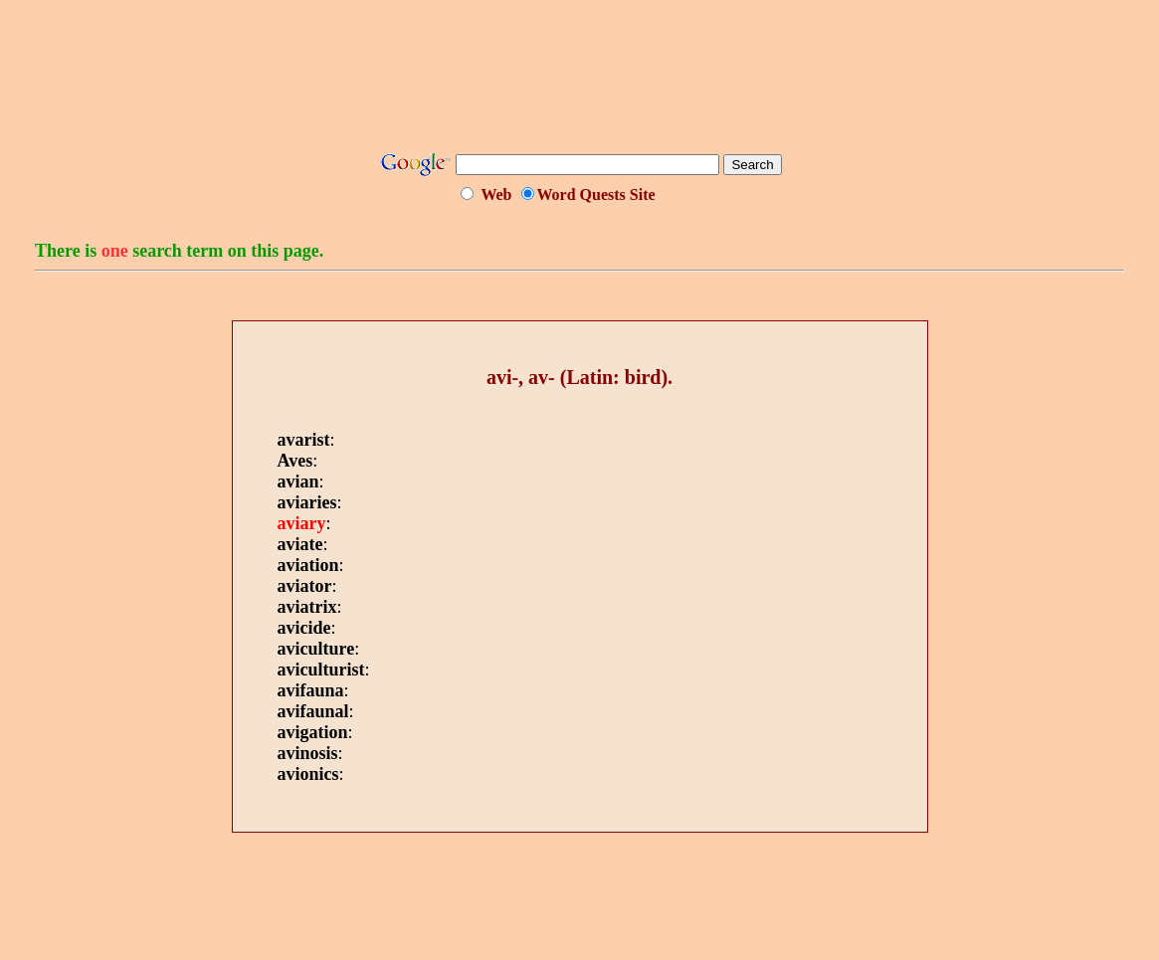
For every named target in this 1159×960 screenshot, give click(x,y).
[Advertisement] (580, 82)
